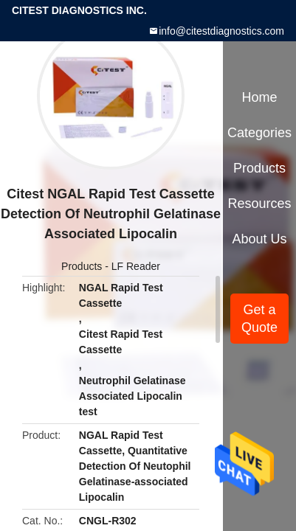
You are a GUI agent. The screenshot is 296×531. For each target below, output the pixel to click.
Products (81, 266)
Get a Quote (259, 318)
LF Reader (135, 266)
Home (260, 97)
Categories (259, 132)
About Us (260, 239)
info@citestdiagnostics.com (221, 31)
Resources (260, 203)
